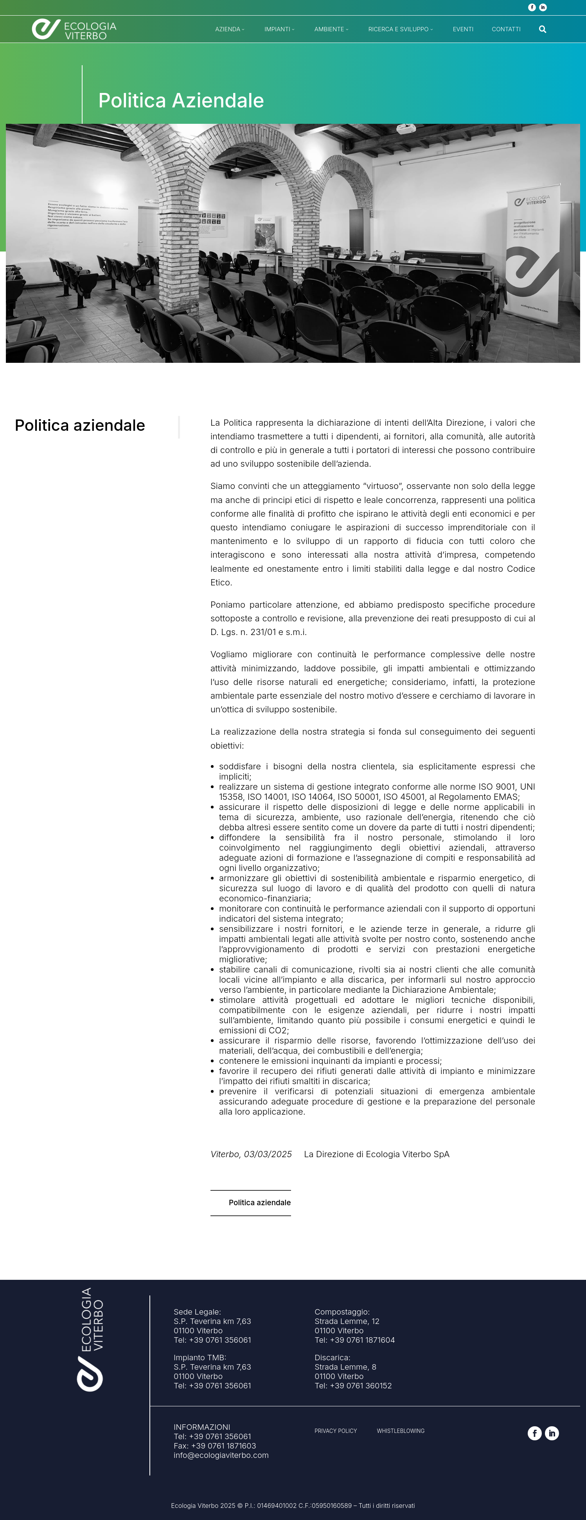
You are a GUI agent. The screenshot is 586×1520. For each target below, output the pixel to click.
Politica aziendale (260, 1202)
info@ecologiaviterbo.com (221, 1455)
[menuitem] (231, 29)
